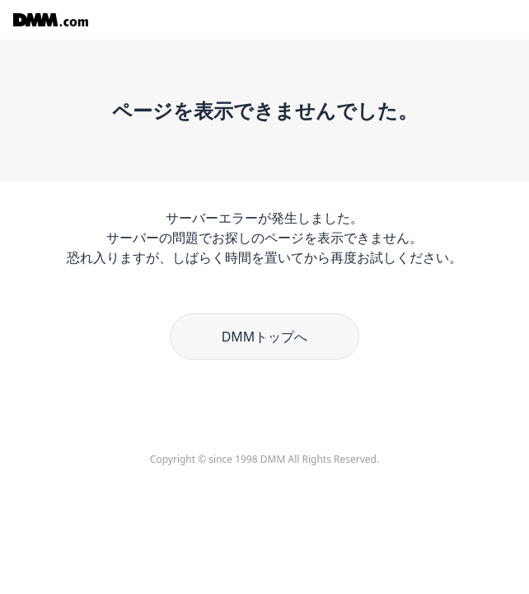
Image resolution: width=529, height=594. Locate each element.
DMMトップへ (265, 337)
